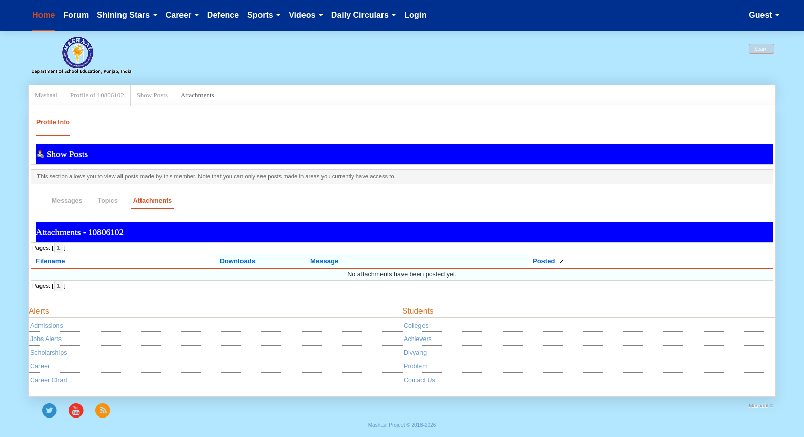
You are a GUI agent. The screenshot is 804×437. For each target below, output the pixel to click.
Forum (76, 15)
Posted (548, 261)
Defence (223, 15)
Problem (415, 366)
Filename (50, 261)
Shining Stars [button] (127, 15)
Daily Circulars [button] (363, 15)
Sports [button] (263, 15)
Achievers (418, 339)
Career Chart (48, 380)
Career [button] (182, 15)
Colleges (416, 325)
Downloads (237, 261)
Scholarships (48, 352)
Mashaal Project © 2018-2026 (402, 425)
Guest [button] (764, 15)
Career (40, 366)
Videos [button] (306, 15)
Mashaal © (761, 405)
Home (43, 15)
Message (324, 261)
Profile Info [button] (53, 122)
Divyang (415, 352)
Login (415, 15)
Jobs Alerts (46, 339)
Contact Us (419, 380)
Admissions (46, 325)
